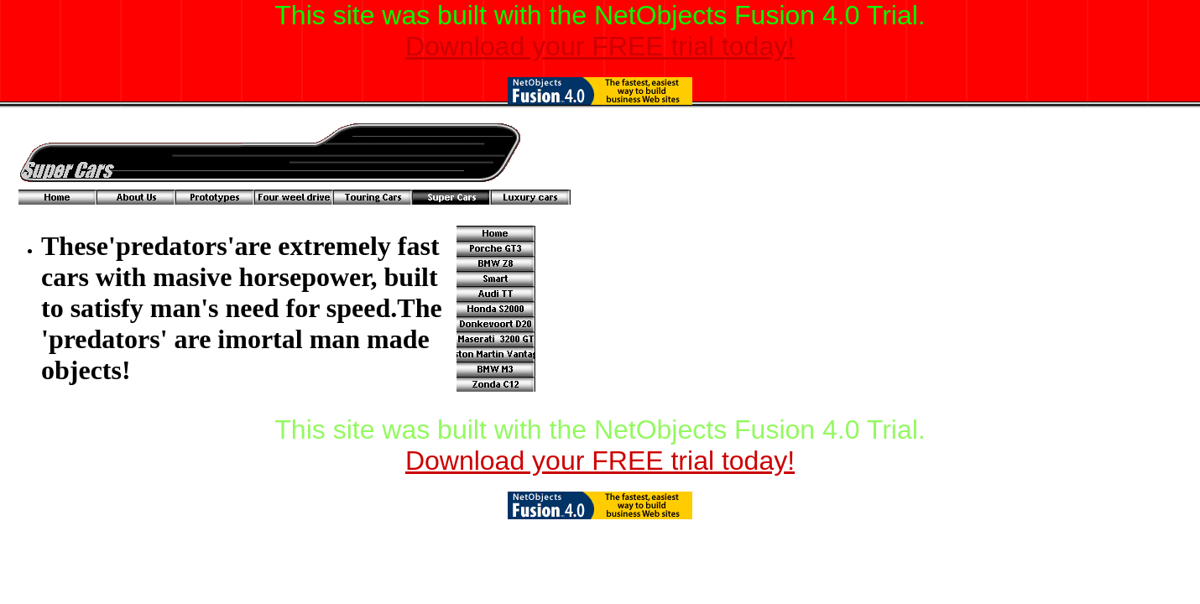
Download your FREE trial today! (600, 46)
